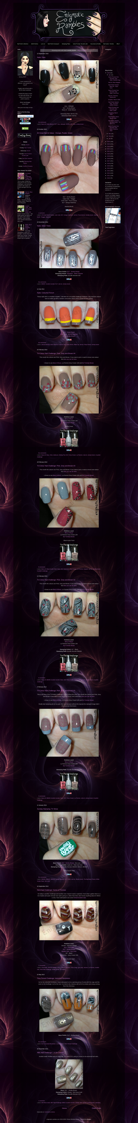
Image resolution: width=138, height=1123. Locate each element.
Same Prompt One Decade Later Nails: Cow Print (113, 92)
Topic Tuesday (27, 147)
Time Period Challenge (70, 1043)
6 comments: (42, 677)
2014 (108, 168)
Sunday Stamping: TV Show (47, 809)
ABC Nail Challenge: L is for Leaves (50, 1053)
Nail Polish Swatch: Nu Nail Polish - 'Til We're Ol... (114, 122)
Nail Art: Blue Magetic (28, 192)
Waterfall (48, 217)
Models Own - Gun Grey (69, 951)
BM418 (53, 879)
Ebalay (77, 1102)
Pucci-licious (81, 215)
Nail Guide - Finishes (108, 44)
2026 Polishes (34, 44)
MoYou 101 (69, 124)
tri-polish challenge (42, 571)
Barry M (43, 124)
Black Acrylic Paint (52, 569)
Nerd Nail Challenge (45, 969)
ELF (55, 124)
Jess (58, 124)
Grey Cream (72, 455)
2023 (108, 146)
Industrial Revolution (50, 1043)
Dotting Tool (62, 455)
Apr (110, 75)
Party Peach (87, 344)
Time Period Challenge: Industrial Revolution (53, 978)
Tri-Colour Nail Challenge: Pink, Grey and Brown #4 (56, 353)
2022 (108, 149)
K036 (69, 879)
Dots (51, 455)
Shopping (30, 166)
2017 (108, 161)
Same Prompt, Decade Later (80, 44)
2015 (108, 166)
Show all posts (81, 50)
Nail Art (27, 144)
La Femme (79, 455)
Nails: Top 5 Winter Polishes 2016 (28, 227)
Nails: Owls (41, 57)
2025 (108, 141)
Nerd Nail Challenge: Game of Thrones (51, 890)
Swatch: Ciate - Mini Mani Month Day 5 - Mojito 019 (28, 209)
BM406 (49, 680)
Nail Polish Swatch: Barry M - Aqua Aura (113, 86)
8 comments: (42, 567)
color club (57, 215)
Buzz (48, 455)
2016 (108, 163)
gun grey (80, 967)
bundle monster (50, 284)
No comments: (42, 122)
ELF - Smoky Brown (73, 271)
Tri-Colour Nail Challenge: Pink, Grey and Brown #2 (56, 580)
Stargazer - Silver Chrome (75, 273)
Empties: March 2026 (114, 99)
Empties (25, 166)
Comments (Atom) (50, 1112)
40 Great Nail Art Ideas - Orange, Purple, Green (54, 133)
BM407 (43, 284)
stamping (97, 1102)
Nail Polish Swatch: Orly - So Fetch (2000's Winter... (113, 103)
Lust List (43, 44)
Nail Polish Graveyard (53, 44)
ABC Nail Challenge (56, 1102)
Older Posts (96, 1108)
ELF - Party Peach (69, 332)
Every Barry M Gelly (95, 44)
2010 (108, 178)
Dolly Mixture (50, 124)
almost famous (45, 344)
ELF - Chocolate (69, 947)
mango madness (68, 215)
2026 (108, 73)
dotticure (55, 455)
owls (74, 124)
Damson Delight (52, 967)
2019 (108, 156)
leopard (86, 569)
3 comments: (42, 796)
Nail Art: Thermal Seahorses (113, 96)
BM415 (48, 879)
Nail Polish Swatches (27, 158)
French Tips (62, 344)
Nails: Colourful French (45, 293)
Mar (110, 133)
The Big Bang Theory (89, 879)
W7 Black (62, 969)
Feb (110, 136)
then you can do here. (70, 359)
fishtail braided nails (80, 897)
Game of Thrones (65, 967)
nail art (75, 215)
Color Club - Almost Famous (69, 334)
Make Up (76, 344)
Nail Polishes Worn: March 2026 (113, 117)
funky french (69, 344)
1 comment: (41, 213)
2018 (108, 158)
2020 (108, 153)
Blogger (89, 1119)
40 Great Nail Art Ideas (47, 215)
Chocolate (44, 967)
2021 (108, 151)
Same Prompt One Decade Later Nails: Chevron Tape (113, 128)
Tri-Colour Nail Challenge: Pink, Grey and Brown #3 (56, 466)
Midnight (63, 124)
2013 (108, 170)
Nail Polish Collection (22, 44)
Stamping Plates (66, 44)
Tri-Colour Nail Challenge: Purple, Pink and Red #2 (28, 176)
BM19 (63, 1102)
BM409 (43, 879)
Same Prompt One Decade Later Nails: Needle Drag (114, 78)
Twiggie (43, 217)
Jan (110, 138)
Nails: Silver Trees (44, 226)
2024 (108, 144)
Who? (118, 44)
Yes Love (47, 881)
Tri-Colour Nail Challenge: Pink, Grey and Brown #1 (56, 691)
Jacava (86, 967)
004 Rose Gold (45, 1102)
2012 (108, 173)
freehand (66, 569)
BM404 (49, 798)
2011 (108, 175)
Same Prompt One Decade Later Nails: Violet (113, 109)
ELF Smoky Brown (88, 363)
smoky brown (80, 124)
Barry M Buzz (57, 363)
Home (64, 1108)
